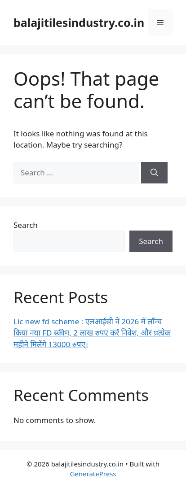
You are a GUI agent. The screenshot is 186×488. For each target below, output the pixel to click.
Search (25, 225)
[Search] (154, 172)
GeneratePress (93, 473)
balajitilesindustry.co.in (78, 22)
